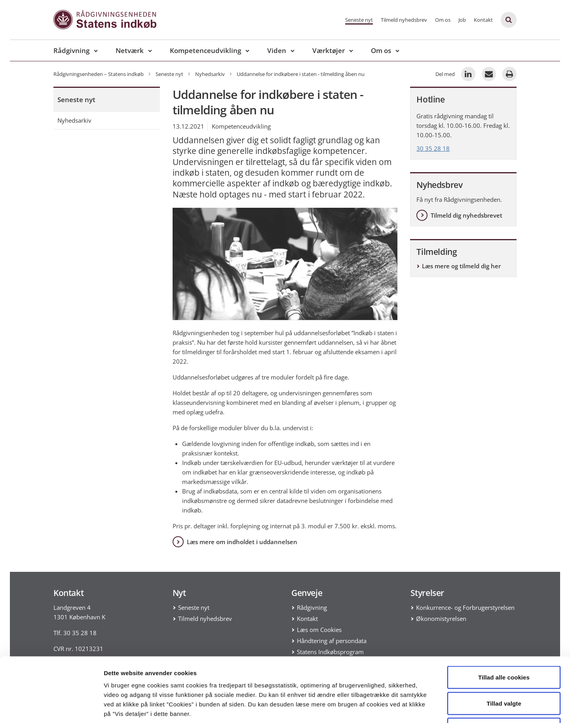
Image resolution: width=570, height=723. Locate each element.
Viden (276, 50)
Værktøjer (328, 50)
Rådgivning (71, 50)
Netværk (130, 50)
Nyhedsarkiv (74, 120)
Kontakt (483, 19)
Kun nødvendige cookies (504, 671)
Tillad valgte (503, 645)
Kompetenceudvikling (205, 50)
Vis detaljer (411, 707)
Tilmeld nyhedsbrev (404, 19)
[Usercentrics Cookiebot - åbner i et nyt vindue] (51, 708)
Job (462, 19)
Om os (442, 19)
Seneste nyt (359, 19)
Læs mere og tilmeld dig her (461, 266)
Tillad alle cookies (504, 619)
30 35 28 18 (433, 148)
